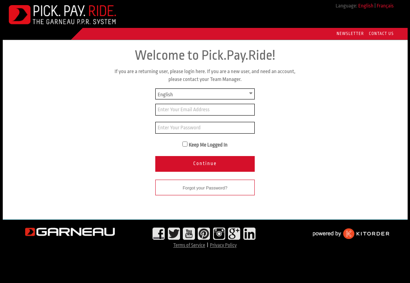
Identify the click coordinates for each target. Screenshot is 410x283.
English (365, 6)
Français (385, 6)
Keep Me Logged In (208, 145)
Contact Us (381, 33)
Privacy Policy (223, 245)
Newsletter (350, 33)
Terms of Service (189, 245)
